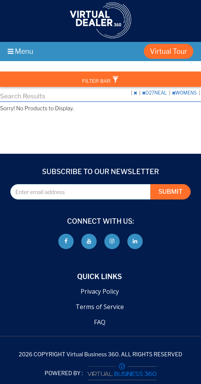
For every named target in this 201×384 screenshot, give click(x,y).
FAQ (99, 322)
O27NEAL (155, 93)
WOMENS (185, 93)
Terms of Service (100, 307)
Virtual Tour (168, 51)
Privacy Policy (100, 291)
